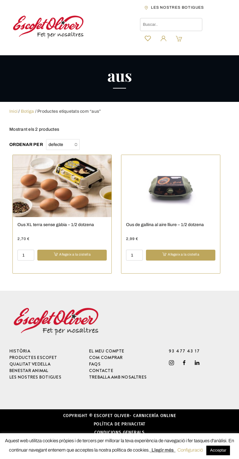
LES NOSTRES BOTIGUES (35, 377)
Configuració (190, 450)
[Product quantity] (25, 255)
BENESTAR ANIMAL (29, 370)
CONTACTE (101, 370)
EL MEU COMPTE (106, 351)
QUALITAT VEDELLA (29, 364)
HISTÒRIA (19, 351)
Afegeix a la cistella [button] (74, 254)
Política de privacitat (120, 424)
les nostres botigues (177, 7)
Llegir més (163, 450)
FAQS (95, 364)
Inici (13, 111)
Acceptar (218, 450)
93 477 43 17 (184, 351)
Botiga (27, 111)
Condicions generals (119, 432)
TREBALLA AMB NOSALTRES (118, 377)
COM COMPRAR (106, 357)
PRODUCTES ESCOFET (33, 357)
